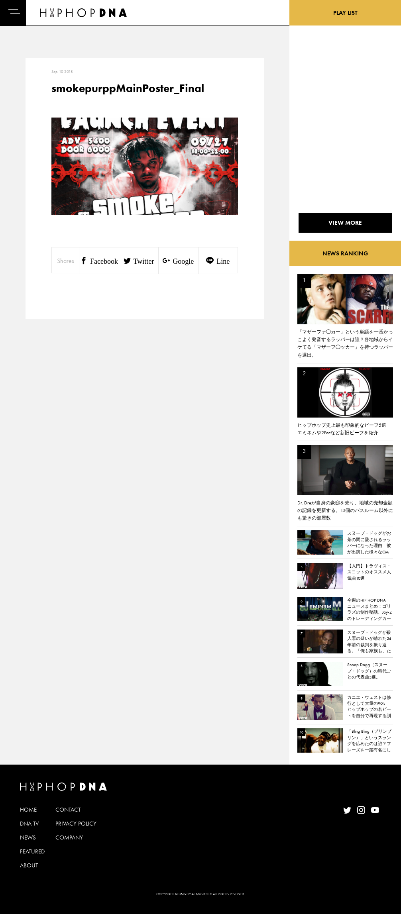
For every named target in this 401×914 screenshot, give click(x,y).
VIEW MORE (345, 223)
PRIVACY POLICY (75, 824)
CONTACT (68, 810)
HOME (28, 810)
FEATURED (32, 851)
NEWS (28, 837)
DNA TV (29, 824)
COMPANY (69, 837)
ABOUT (29, 865)
